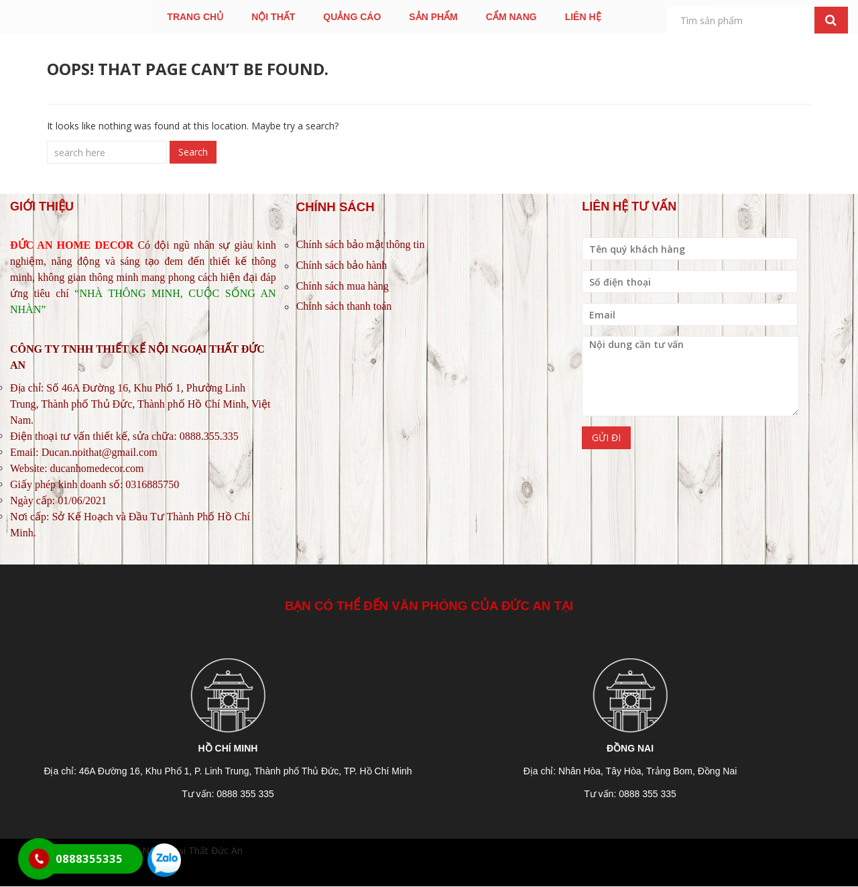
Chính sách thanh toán (344, 306)
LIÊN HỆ (583, 16)
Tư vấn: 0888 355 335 (228, 793)
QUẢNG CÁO (352, 16)
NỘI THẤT (273, 16)
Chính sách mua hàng (342, 286)
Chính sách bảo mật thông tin (360, 244)
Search (193, 151)
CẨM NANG (511, 16)
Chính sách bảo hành (341, 265)
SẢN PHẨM (433, 16)
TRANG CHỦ (195, 16)
